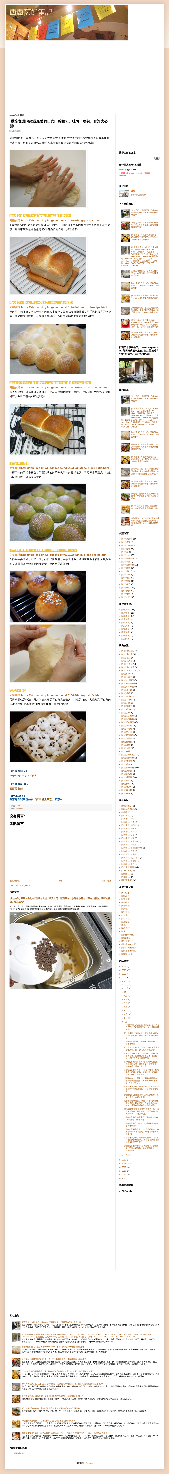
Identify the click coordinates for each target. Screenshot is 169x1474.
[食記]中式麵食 (127, 687)
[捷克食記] (125, 816)
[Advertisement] (81, 57)
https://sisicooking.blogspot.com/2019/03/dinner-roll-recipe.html (64, 307)
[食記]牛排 (125, 751)
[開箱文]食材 (126, 954)
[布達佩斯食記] (127, 809)
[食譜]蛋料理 (126, 571)
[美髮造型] (125, 922)
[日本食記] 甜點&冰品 (130, 858)
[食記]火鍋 (125, 748)
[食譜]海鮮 (125, 549)
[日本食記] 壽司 (127, 832)
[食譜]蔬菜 (125, 568)
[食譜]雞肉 (125, 581)
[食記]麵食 (125, 794)
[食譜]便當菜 (126, 539)
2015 (124, 1175)
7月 (126, 1003)
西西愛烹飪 (16, 788)
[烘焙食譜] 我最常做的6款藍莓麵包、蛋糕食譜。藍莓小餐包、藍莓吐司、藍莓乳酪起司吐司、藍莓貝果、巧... (141, 1072)
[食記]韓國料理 (127, 777)
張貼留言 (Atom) (23, 885)
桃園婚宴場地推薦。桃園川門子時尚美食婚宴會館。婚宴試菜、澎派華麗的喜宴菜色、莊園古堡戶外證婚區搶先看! (141, 1103)
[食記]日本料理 (127, 722)
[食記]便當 (125, 693)
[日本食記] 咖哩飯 (128, 825)
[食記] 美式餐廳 (127, 667)
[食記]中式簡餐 (127, 683)
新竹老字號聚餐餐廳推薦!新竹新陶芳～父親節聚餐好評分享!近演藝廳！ (144, 496)
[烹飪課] (124, 915)
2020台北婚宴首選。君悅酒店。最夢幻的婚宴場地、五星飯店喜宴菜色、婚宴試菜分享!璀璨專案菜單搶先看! (141, 1055)
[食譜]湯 (124, 552)
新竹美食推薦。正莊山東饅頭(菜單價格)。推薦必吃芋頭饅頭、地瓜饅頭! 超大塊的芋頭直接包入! (145, 310)
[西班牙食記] (126, 880)
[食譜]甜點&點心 (128, 558)
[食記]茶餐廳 (126, 761)
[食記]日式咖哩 (127, 716)
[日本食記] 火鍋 (127, 851)
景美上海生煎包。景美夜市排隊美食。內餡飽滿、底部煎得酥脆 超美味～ (144, 273)
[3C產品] (125, 893)
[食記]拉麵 (125, 713)
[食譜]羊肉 (125, 562)
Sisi (134, 191)
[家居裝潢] (125, 906)
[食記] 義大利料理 (128, 670)
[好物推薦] (125, 902)
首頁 (61, 881)
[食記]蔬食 (125, 764)
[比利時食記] (126, 870)
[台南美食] (125, 636)
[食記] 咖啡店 (126, 654)
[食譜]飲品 (125, 584)
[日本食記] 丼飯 (127, 822)
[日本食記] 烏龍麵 (128, 854)
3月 (126, 1018)
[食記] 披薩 (126, 658)
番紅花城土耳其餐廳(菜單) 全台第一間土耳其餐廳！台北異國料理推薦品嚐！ (144, 225)
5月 (126, 1011)
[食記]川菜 (125, 703)
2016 (124, 1171)
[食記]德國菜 (126, 706)
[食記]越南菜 (126, 771)
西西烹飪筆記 (31, 12)
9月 (126, 996)
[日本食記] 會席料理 (129, 841)
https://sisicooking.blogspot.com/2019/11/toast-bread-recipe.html (64, 387)
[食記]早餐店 (126, 729)
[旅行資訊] (125, 912)
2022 (124, 974)
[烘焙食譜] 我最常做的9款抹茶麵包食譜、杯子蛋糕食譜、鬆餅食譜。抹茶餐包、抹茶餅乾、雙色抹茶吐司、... (141, 1064)
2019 (124, 1160)
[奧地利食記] (126, 806)
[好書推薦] (125, 899)
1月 (126, 1155)
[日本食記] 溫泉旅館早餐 (131, 848)
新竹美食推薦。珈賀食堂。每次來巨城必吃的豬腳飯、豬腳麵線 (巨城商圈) (144, 334)
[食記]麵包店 (126, 790)
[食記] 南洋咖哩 (127, 651)
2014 (124, 1178)
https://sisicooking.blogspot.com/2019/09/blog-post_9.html (60, 220)
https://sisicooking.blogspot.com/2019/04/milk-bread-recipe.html (64, 554)
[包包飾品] (125, 896)
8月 (126, 999)
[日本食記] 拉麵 (127, 838)
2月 (126, 1022)
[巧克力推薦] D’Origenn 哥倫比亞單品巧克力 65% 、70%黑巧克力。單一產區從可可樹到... (141, 1027)
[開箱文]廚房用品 (128, 951)
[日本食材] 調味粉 (128, 819)
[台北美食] (125, 610)
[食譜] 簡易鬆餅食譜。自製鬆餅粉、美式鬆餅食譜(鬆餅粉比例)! (48, 1421)
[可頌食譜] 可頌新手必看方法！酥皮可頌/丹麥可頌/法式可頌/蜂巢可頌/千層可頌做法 (144, 237)
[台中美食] (125, 623)
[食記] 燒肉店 (126, 661)
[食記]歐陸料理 (127, 735)
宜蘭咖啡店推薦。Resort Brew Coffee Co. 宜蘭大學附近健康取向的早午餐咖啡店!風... (141, 1089)
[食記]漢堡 (125, 745)
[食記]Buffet (126, 674)
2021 (124, 978)
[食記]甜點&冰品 (128, 755)
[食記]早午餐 (126, 726)
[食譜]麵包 (20, 809)
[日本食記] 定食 (127, 835)
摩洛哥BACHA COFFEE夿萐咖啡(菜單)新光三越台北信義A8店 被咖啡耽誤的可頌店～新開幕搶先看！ (64, 1433)
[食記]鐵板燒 (126, 774)
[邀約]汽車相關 (127, 935)
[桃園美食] (125, 639)
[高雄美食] (125, 626)
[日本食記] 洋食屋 (128, 845)
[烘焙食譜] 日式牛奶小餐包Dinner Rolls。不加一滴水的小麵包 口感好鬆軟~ (145, 285)
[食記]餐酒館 (126, 787)
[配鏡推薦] (125, 941)
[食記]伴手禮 (126, 690)
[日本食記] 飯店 (127, 864)
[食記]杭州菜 (126, 732)
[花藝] (123, 925)
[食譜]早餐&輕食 (128, 545)
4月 (126, 1014)
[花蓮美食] (125, 632)
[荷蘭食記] (125, 877)
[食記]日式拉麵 (127, 719)
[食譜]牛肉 (125, 555)
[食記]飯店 (125, 781)
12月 (126, 985)
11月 (126, 988)
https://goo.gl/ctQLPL (24, 775)
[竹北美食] (125, 619)
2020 (124, 981)
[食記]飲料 (125, 784)
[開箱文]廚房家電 (128, 944)
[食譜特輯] (125, 597)
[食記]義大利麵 (127, 758)
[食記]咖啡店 (126, 696)
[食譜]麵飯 (125, 591)
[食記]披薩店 (126, 709)
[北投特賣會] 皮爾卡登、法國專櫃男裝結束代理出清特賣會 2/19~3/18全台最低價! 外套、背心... (141, 1080)
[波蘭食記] (125, 874)
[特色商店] (125, 919)
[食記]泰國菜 (126, 738)
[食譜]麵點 (125, 594)
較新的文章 (15, 881)
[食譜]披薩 (125, 542)
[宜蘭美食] (125, 629)
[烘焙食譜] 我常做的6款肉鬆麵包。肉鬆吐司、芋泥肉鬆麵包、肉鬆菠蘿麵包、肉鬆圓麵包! (141, 1148)
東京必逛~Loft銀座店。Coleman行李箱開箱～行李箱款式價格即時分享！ (144, 212)
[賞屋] (123, 931)
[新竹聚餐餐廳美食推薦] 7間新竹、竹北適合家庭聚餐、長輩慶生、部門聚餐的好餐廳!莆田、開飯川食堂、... (141, 1111)
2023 (124, 970)
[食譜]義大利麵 (127, 565)
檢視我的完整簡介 (138, 195)
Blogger (89, 1463)
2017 (124, 1167)
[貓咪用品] (125, 928)
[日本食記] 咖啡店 (128, 828)
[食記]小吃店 (126, 700)
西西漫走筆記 (44, 799)
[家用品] (124, 909)
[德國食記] (125, 812)
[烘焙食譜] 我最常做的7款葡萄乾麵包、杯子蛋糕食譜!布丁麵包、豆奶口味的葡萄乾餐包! (141, 1131)
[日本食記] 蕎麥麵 (128, 861)
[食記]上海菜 (126, 677)
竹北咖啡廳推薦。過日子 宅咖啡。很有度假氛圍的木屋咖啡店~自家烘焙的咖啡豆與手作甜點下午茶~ (141, 1140)
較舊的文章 (106, 881)
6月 (126, 1007)
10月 (126, 992)
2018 (124, 1164)
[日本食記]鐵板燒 (128, 867)
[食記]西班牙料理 (128, 768)
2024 (124, 966)
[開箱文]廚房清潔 (128, 948)
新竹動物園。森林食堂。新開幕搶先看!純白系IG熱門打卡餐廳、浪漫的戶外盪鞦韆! (141, 1035)
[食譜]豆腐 (125, 575)
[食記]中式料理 (127, 680)
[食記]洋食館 (126, 742)
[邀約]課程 (125, 938)
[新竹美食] (125, 613)
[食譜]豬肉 (125, 578)
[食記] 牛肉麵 (126, 664)
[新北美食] (125, 616)
